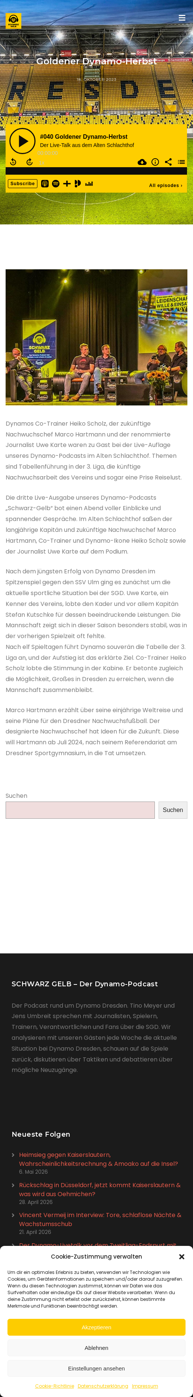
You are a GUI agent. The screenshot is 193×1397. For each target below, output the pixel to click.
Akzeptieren (96, 1327)
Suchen (16, 795)
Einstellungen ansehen (96, 1368)
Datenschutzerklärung (103, 1386)
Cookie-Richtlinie (54, 1386)
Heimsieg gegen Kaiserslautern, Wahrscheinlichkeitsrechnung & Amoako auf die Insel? (98, 1159)
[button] (182, 1256)
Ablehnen (96, 1348)
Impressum (145, 1386)
